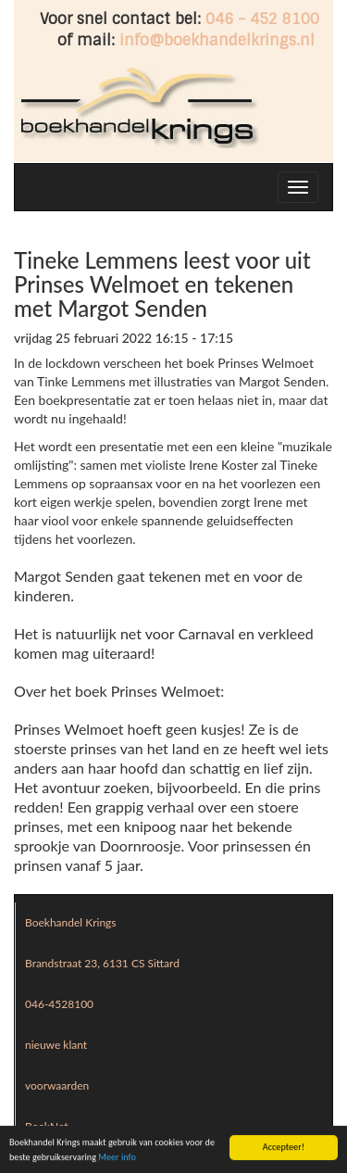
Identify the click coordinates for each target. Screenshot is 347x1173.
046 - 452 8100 (262, 19)
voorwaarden (57, 1085)
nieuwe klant (56, 1045)
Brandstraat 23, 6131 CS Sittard (102, 963)
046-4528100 (59, 1004)
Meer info (117, 1158)
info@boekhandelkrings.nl (217, 40)
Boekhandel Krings (71, 922)
